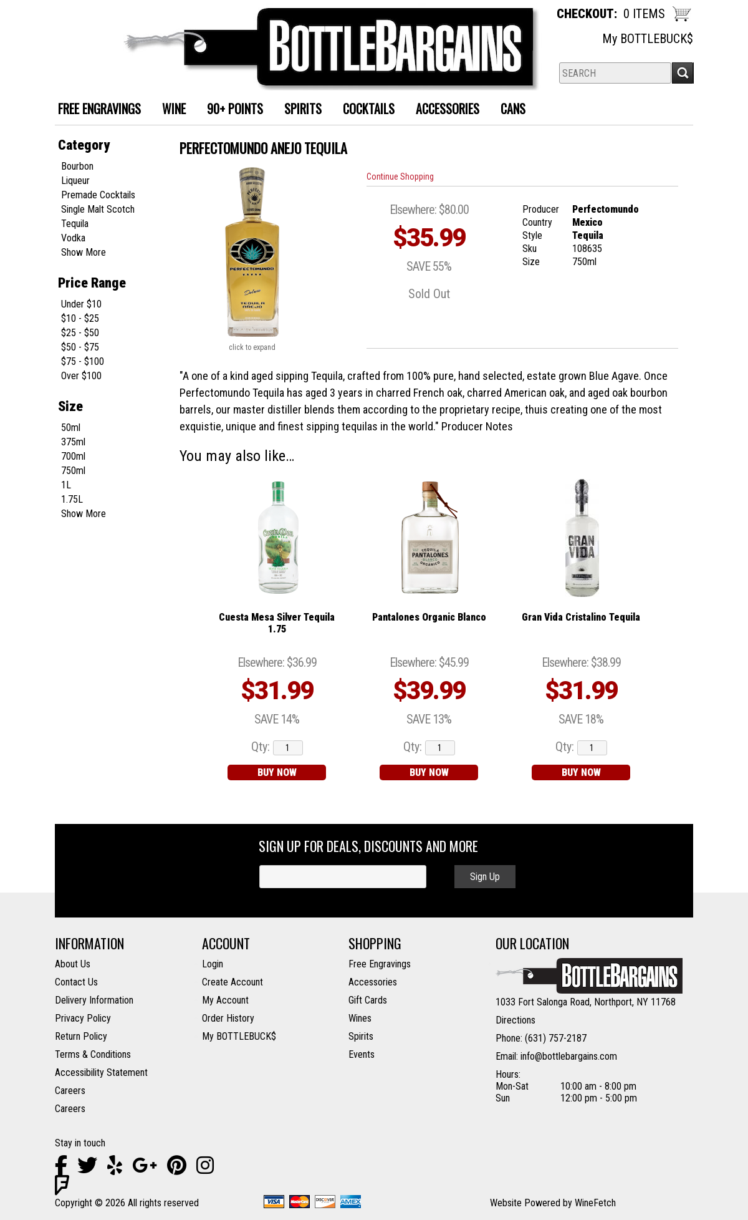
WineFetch (595, 1203)
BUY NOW (277, 772)
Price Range (92, 283)
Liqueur (75, 180)
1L (66, 485)
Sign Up (485, 877)
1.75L (72, 499)
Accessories (443, 110)
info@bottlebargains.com (568, 1056)
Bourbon (77, 166)
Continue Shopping (400, 177)
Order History (228, 1018)
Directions (515, 1020)
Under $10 (81, 304)
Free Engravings (379, 964)
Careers (70, 1091)
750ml (73, 471)
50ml (70, 427)
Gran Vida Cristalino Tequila (581, 617)
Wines (360, 1018)
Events (361, 1054)
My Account (225, 1000)
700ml (73, 456)
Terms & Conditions (93, 1054)
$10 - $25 (80, 318)
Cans (508, 110)
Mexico (587, 222)
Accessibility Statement (101, 1072)
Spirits (298, 110)
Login (212, 964)
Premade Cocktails (98, 195)
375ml (73, 442)
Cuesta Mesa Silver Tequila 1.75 (277, 623)
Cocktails (364, 110)
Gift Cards (367, 1000)
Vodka (73, 238)
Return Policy (81, 1036)
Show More (83, 252)
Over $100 (81, 376)
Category (84, 145)
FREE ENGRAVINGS (99, 108)
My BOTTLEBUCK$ (647, 38)
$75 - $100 (82, 361)
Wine (169, 110)
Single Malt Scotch (98, 209)
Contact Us (76, 982)
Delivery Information (94, 1000)
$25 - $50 (80, 333)
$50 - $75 (80, 347)
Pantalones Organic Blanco (429, 617)
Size (70, 406)
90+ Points (235, 108)
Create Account (232, 982)
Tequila (75, 224)
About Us (72, 964)
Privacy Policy (83, 1018)
